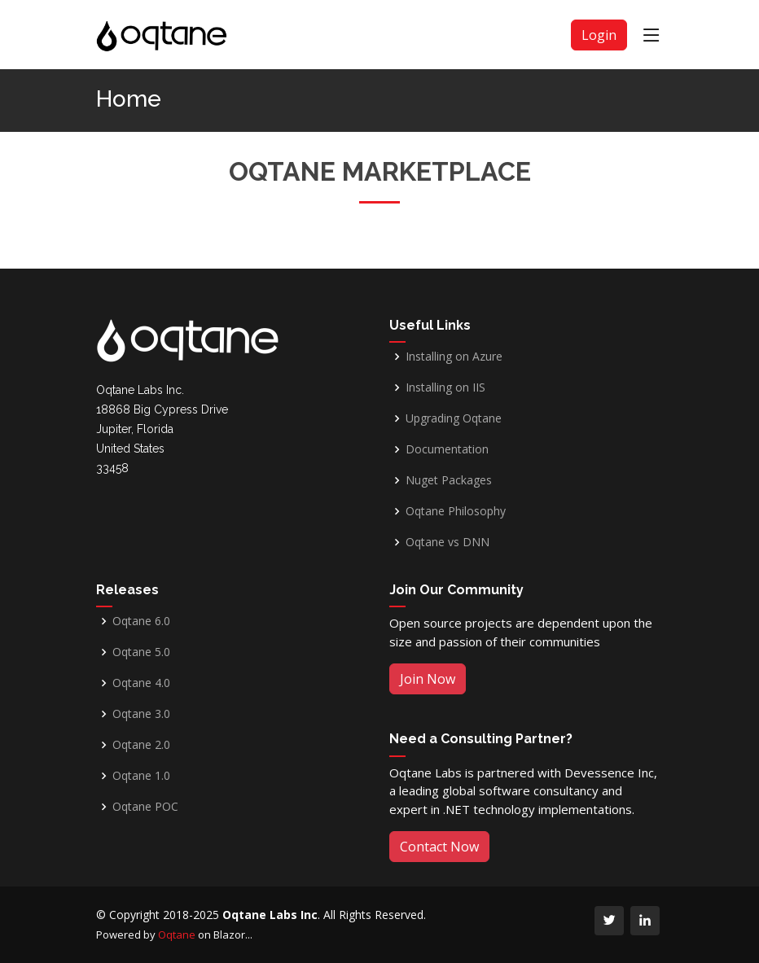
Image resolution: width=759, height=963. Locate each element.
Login (598, 35)
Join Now (427, 679)
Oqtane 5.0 (141, 652)
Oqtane (176, 934)
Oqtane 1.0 (141, 775)
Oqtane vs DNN (447, 542)
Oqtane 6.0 (141, 621)
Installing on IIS (445, 387)
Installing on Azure (454, 356)
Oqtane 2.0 (141, 745)
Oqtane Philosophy (456, 511)
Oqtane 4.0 (141, 683)
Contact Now (439, 847)
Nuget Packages (449, 480)
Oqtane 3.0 (141, 714)
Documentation (447, 449)
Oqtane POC (145, 806)
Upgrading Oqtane (454, 418)
